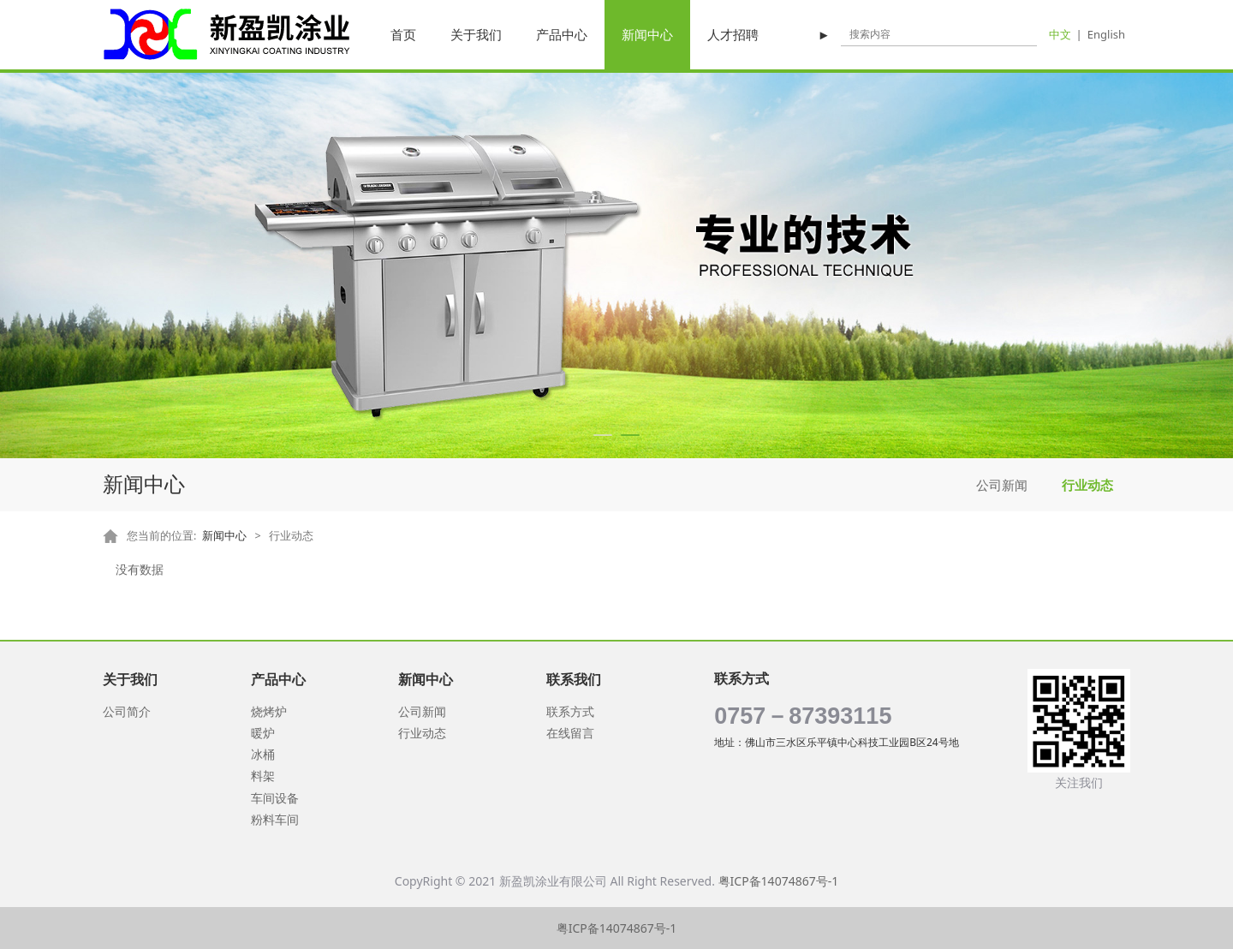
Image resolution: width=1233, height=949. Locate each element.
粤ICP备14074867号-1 (778, 881)
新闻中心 (647, 34)
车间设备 (275, 798)
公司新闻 (1002, 484)
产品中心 (561, 34)
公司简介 (127, 711)
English (1106, 34)
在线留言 (570, 733)
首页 (403, 34)
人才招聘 (733, 34)
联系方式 (570, 711)
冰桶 (263, 754)
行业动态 (1087, 484)
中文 (1060, 34)
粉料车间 (275, 819)
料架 (263, 775)
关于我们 (476, 34)
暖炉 (263, 733)
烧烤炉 (269, 711)
